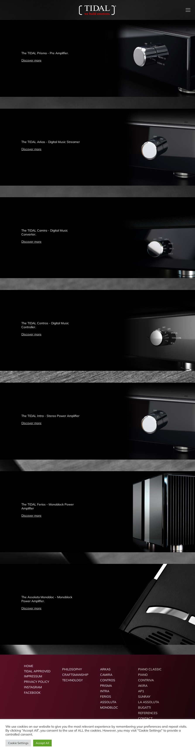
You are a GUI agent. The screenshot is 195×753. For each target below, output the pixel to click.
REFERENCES (147, 713)
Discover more (31, 60)
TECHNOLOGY (72, 680)
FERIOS (105, 697)
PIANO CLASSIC (150, 669)
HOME (28, 666)
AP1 (141, 691)
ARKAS (105, 669)
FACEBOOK (32, 693)
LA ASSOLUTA (148, 702)
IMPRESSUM (33, 676)
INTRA (104, 691)
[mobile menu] (188, 10)
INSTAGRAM (33, 687)
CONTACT (145, 718)
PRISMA (106, 686)
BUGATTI (144, 707)
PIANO (143, 675)
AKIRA (142, 686)
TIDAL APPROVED (37, 671)
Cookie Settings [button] (18, 743)
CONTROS (107, 680)
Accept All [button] (42, 743)
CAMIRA (106, 675)
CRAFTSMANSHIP (75, 675)
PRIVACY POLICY (36, 682)
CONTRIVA (146, 680)
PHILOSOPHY (72, 669)
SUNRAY (144, 697)
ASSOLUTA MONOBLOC (109, 704)
